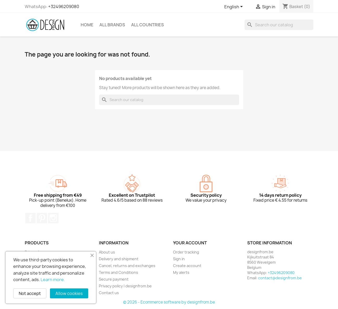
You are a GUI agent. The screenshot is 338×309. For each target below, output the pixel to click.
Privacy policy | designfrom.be (125, 285)
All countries (147, 25)
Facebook (30, 218)
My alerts (181, 272)
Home (87, 25)
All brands (112, 25)
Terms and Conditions (118, 272)
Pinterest (42, 218)
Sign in (179, 258)
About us (107, 252)
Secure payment (114, 279)
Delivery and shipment (118, 258)
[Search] (279, 25)
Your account (190, 243)
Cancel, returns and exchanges (127, 265)
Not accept (30, 293)
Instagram (53, 218)
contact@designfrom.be (280, 277)
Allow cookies (69, 293)
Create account (187, 265)
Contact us (109, 292)
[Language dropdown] (234, 7)
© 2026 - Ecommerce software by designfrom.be (169, 302)
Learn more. (53, 279)
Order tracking (186, 252)
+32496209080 (63, 6)
